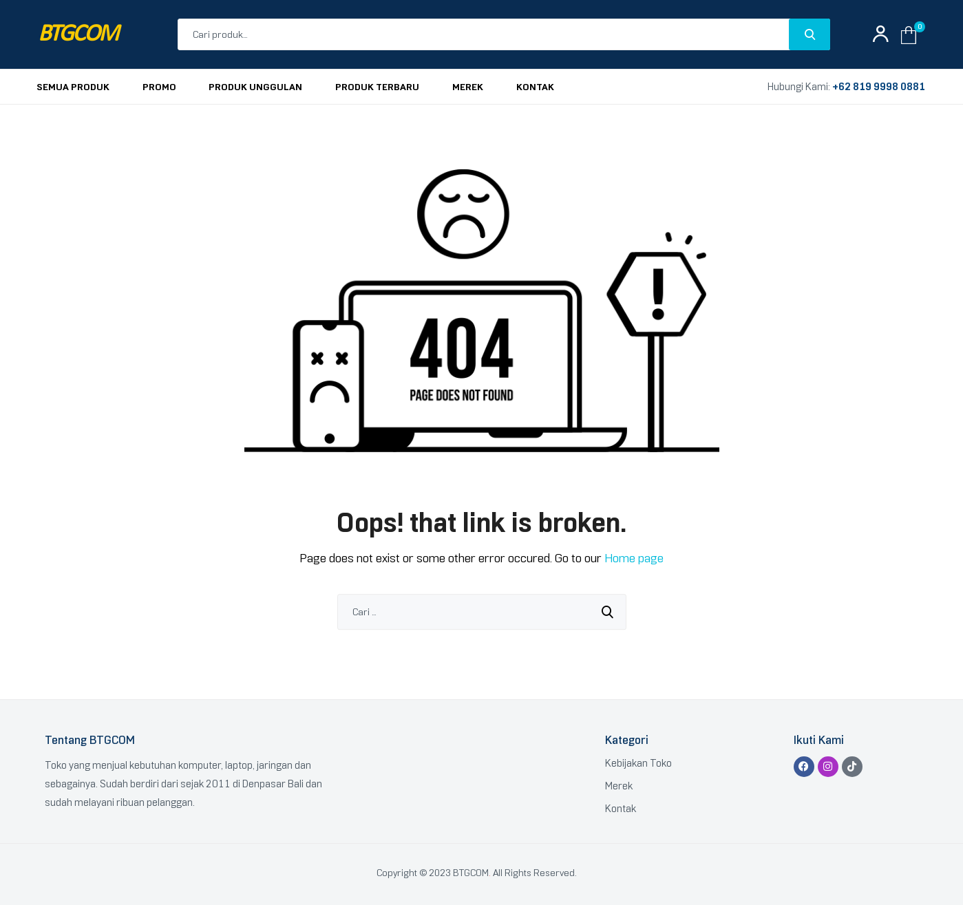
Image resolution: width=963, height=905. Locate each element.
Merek (619, 786)
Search (809, 34)
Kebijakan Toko (638, 763)
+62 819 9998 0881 (878, 87)
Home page (634, 558)
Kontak (620, 808)
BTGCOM (78, 35)
